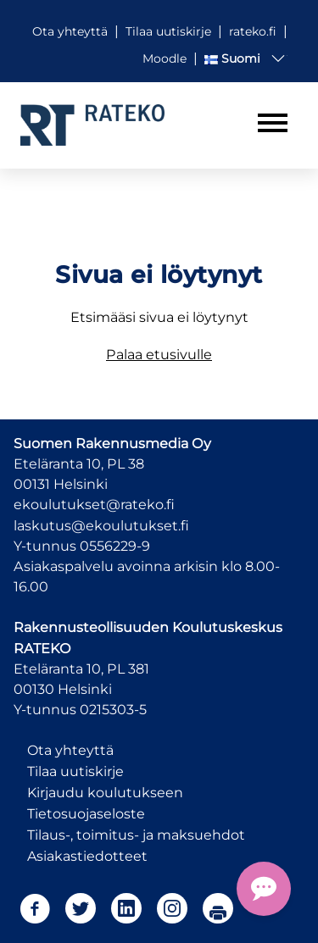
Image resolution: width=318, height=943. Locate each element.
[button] (245, 58)
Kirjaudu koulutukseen (105, 793)
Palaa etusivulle (159, 354)
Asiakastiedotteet (87, 856)
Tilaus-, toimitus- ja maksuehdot (136, 835)
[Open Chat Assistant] (264, 889)
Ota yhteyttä (70, 750)
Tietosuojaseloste (86, 814)
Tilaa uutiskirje (75, 771)
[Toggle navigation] (272, 123)
